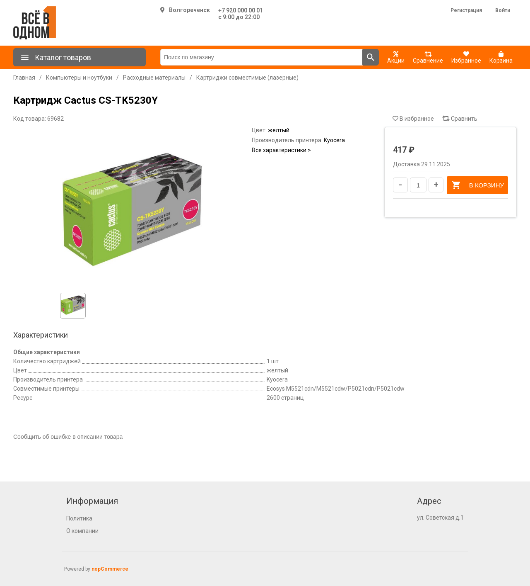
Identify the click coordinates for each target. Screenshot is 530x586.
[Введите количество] (418, 185)
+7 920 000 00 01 (240, 10)
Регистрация (466, 10)
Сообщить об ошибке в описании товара (68, 436)
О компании (82, 531)
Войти (502, 10)
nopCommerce (110, 569)
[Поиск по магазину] (261, 57)
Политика (79, 518)
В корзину (477, 185)
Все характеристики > (281, 150)
